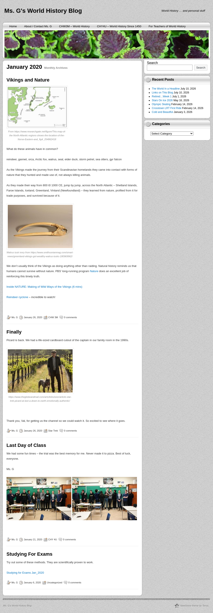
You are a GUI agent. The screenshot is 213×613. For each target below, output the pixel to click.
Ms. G (14, 317)
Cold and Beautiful (162, 112)
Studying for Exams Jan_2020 (25, 572)
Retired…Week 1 (162, 96)
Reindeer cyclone (17, 297)
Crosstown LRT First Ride (166, 108)
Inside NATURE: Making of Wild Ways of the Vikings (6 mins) (44, 286)
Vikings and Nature (27, 80)
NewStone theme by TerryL (194, 605)
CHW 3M (53, 317)
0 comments (70, 317)
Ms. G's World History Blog (43, 10)
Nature (94, 271)
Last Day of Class (26, 445)
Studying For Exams (29, 554)
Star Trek (53, 430)
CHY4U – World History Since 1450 (119, 26)
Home (13, 26)
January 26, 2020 (33, 317)
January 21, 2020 (33, 539)
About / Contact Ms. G (38, 26)
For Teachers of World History (167, 26)
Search (152, 63)
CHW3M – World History (74, 26)
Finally (14, 332)
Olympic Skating (161, 104)
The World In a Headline (166, 88)
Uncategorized (54, 582)
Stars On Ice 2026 (162, 100)
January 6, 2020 (32, 582)
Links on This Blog (162, 92)
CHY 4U (52, 539)
